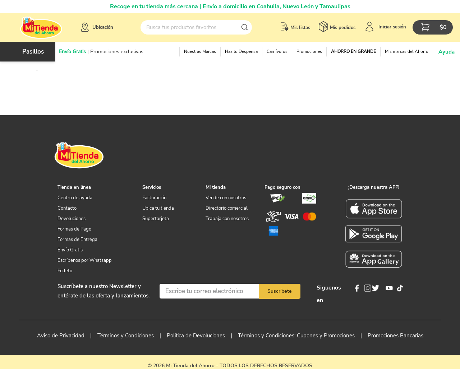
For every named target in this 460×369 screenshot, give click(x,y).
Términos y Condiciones (125, 335)
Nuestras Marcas (200, 51)
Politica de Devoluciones (196, 335)
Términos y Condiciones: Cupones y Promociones (296, 335)
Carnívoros (277, 51)
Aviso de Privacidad (60, 335)
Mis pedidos (342, 27)
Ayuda (446, 51)
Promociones (309, 51)
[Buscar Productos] (246, 27)
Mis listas (300, 27)
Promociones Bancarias (395, 335)
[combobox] (196, 27)
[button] (96, 27)
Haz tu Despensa (241, 51)
